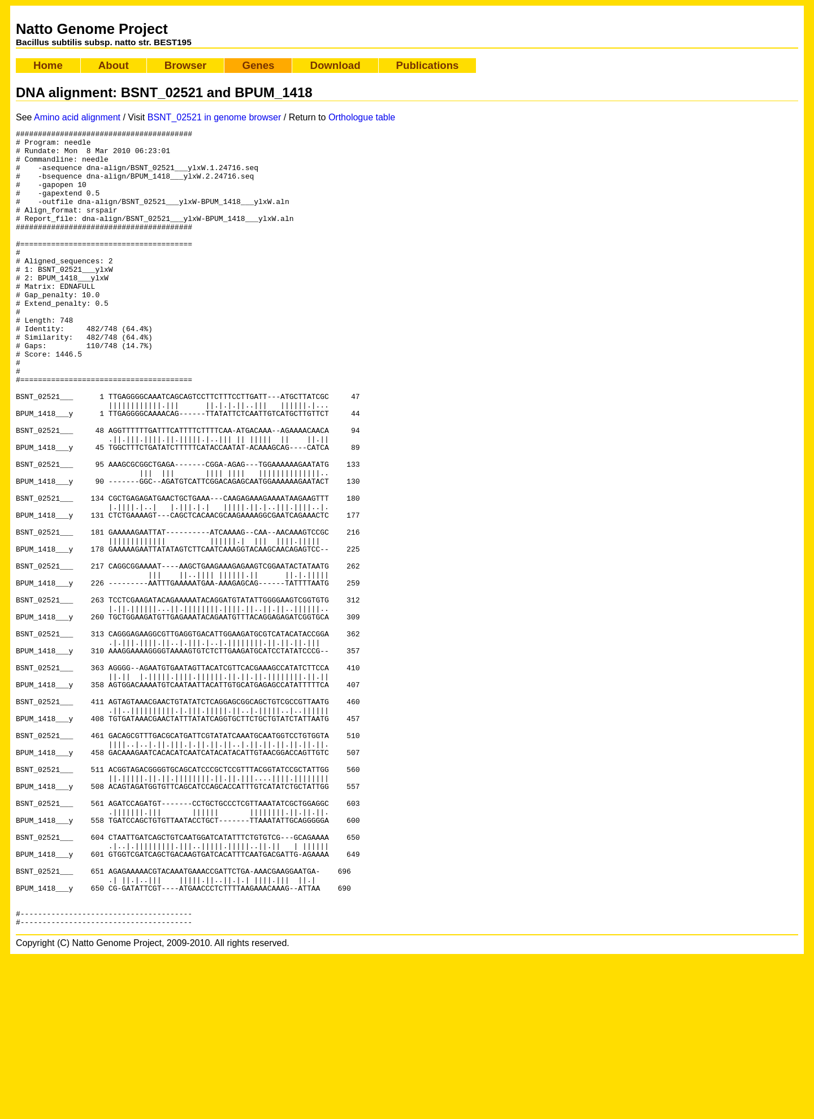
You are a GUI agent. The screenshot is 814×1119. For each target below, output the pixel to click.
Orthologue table (361, 117)
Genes (258, 65)
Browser (185, 65)
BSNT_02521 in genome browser (215, 117)
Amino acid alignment (77, 117)
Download (335, 65)
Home (48, 65)
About (113, 65)
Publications (427, 65)
